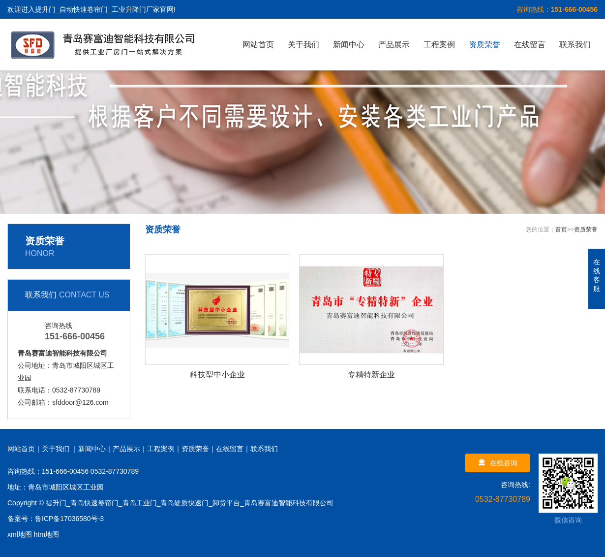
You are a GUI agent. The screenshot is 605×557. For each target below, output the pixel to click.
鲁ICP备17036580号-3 (69, 519)
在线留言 (529, 44)
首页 (561, 229)
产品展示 (394, 44)
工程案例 (439, 44)
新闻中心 (348, 44)
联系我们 (575, 44)
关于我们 (303, 44)
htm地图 (46, 534)
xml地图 (19, 534)
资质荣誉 (484, 44)
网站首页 (258, 44)
